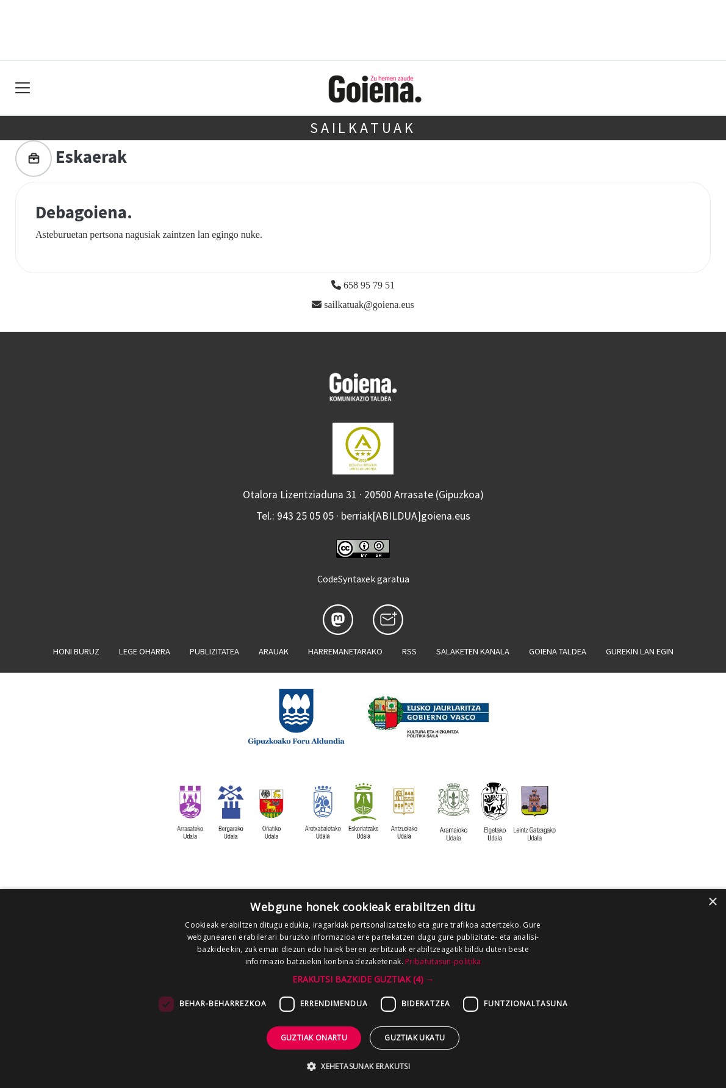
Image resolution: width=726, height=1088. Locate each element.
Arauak (274, 651)
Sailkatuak (363, 127)
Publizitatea (214, 651)
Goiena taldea (557, 651)
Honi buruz (76, 651)
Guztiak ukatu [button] (414, 1038)
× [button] (712, 902)
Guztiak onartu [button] (314, 1038)
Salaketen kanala (472, 651)
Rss (409, 651)
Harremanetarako (345, 651)
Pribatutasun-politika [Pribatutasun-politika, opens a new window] (443, 961)
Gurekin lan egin (640, 651)
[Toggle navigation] (23, 88)
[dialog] (363, 988)
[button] (363, 979)
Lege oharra (144, 651)
